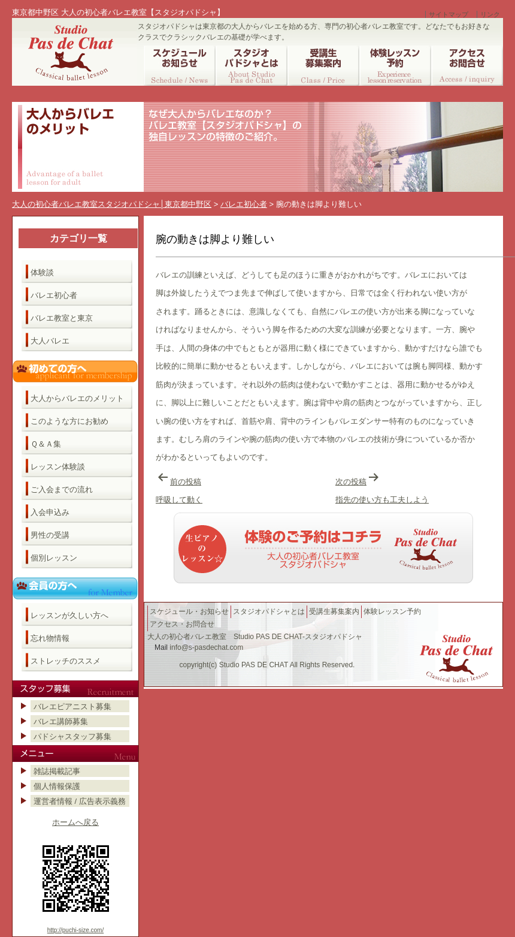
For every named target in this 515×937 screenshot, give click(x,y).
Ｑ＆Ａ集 (46, 443)
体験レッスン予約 (392, 611)
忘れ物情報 (50, 638)
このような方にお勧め (69, 421)
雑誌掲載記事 (57, 771)
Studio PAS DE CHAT (253, 665)
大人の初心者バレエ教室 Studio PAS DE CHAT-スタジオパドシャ (254, 636)
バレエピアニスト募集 (72, 706)
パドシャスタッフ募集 (72, 736)
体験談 (42, 272)
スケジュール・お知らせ (189, 611)
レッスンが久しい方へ (69, 615)
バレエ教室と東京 (62, 318)
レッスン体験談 (58, 466)
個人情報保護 (57, 786)
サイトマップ (448, 14)
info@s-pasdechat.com (206, 647)
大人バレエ (50, 340)
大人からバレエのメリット (77, 398)
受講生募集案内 (334, 611)
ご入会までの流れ (62, 489)
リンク (490, 14)
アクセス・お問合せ (182, 624)
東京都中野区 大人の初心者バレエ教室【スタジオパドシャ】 (118, 12)
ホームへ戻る (75, 822)
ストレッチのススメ (66, 660)
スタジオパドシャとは (269, 611)
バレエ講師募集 (61, 721)
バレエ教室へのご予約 (323, 548)
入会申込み (50, 512)
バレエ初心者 (54, 295)
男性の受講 (50, 535)
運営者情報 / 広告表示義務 (80, 801)
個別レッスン (54, 557)
